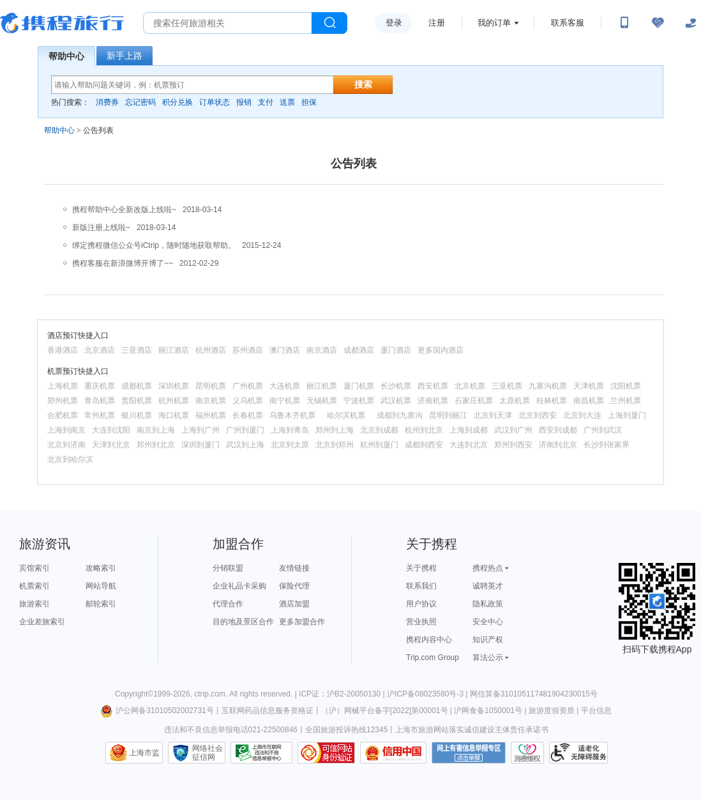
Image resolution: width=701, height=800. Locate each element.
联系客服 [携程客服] (567, 22)
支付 (265, 102)
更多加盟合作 (302, 621)
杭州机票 (173, 400)
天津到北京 (111, 444)
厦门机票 (358, 385)
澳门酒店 (284, 350)
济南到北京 (558, 444)
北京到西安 (537, 415)
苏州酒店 (247, 350)
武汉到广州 (513, 430)
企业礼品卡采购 (239, 585)
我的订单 (494, 22)
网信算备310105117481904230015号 (534, 693)
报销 (244, 102)
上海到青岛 (290, 430)
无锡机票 (321, 400)
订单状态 (214, 102)
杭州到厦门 (379, 444)
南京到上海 (156, 430)
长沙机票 (396, 385)
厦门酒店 (396, 350)
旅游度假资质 (552, 710)
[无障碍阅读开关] (657, 23)
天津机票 (588, 385)
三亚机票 (507, 385)
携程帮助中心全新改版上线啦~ (124, 209)
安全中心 (487, 621)
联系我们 (421, 585)
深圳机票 (173, 385)
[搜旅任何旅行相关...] (228, 23)
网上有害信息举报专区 (469, 753)
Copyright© (134, 693)
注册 (436, 22)
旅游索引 (34, 603)
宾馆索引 (34, 568)
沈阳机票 (625, 385)
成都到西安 (424, 444)
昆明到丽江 (448, 415)
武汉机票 (396, 400)
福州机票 (210, 415)
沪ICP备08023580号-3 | (428, 693)
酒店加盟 (294, 603)
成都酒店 (358, 350)
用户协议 (421, 603)
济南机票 (433, 400)
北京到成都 (379, 430)
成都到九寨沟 (400, 415)
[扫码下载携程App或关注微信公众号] (624, 23)
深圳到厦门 (200, 444)
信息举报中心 (261, 753)
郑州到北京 (156, 444)
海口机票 (173, 415)
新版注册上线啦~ (101, 227)
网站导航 (101, 585)
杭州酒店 (210, 350)
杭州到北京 (424, 430)
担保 (309, 102)
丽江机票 (321, 385)
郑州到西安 (513, 444)
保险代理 (294, 585)
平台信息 (596, 710)
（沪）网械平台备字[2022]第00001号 (384, 710)
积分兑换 (177, 102)
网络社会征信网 (207, 753)
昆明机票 (210, 385)
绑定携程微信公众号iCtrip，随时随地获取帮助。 (154, 245)
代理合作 (228, 603)
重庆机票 (99, 385)
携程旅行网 (62, 23)
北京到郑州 (334, 444)
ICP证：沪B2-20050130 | (343, 693)
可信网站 (326, 753)
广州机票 (247, 385)
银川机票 (136, 415)
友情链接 (294, 568)
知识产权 (487, 639)
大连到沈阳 (111, 430)
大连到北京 (468, 444)
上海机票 (62, 385)
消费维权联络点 (527, 753)
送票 (287, 102)
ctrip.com (209, 693)
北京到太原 (290, 444)
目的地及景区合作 (243, 621)
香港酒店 (62, 350)
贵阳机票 (136, 400)
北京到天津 (493, 415)
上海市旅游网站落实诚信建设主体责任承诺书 (471, 729)
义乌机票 (247, 400)
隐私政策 (487, 603)
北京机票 (470, 385)
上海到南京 (66, 430)
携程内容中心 (429, 639)
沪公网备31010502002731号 (157, 710)
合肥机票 (62, 415)
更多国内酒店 (441, 350)
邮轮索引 (101, 603)
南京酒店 (321, 350)
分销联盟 (228, 568)
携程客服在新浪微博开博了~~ (122, 263)
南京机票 (210, 400)
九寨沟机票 (548, 385)
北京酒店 (99, 350)
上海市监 (144, 752)
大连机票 (284, 385)
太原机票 (514, 400)
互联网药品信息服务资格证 (267, 710)
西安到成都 (558, 430)
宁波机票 (358, 400)
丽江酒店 (173, 350)
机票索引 (34, 585)
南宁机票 (284, 400)
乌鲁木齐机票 (292, 415)
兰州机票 (625, 400)
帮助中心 (66, 56)
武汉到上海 (245, 444)
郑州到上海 (334, 430)
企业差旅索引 (42, 621)
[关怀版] (691, 23)
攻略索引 (101, 568)
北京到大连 (582, 415)
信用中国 (393, 753)
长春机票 (247, 415)
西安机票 (433, 385)
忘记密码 (140, 102)
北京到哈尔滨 (70, 459)
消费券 (107, 102)
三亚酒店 (136, 350)
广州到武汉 (603, 430)
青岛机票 (99, 400)
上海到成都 (468, 430)
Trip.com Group (432, 657)
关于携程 (421, 568)
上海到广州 (200, 430)
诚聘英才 (487, 585)
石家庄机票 (474, 400)
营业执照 (421, 621)
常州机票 (99, 415)
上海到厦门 (627, 415)
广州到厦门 (245, 430)
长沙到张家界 (606, 444)
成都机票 (136, 385)
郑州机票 (62, 400)
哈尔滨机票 (346, 415)
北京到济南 (66, 444)
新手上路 (124, 55)
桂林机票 (551, 400)
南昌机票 (588, 400)
